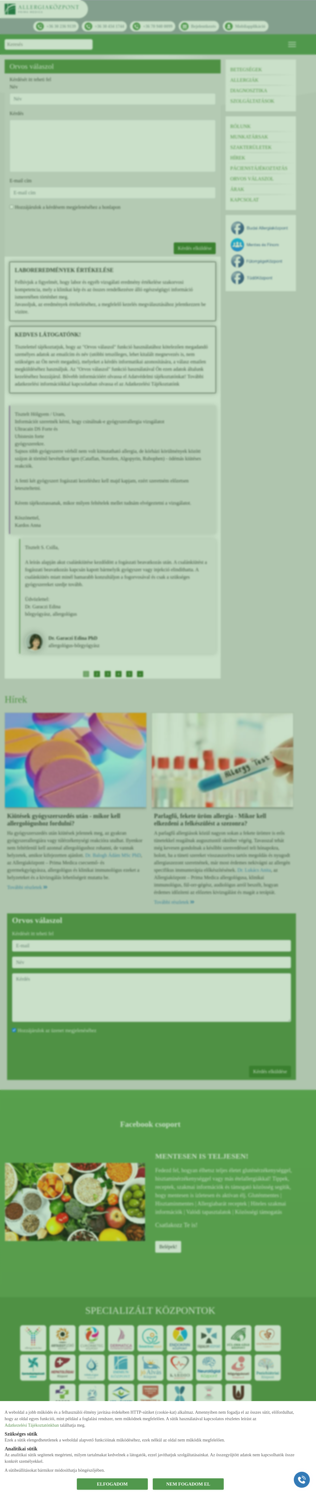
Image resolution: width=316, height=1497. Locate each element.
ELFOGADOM (112, 1484)
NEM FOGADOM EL (188, 1484)
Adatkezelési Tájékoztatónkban (32, 1425)
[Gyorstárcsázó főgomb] (302, 1480)
